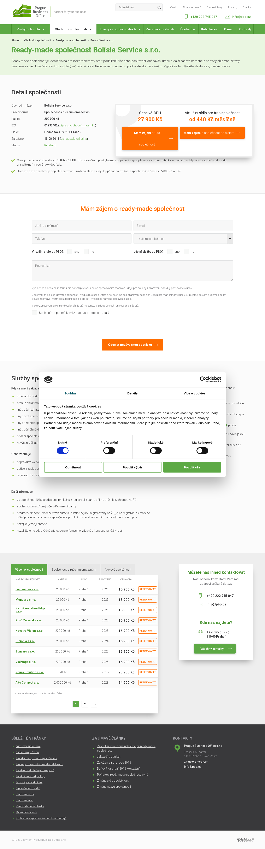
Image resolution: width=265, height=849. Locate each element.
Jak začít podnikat (108, 756)
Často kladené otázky (30, 806)
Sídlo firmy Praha (27, 752)
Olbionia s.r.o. (25, 641)
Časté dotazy (214, 7)
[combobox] (183, 238)
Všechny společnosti (29, 569)
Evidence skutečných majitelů (35, 770)
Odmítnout (73, 467)
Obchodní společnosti (73, 29)
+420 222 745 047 (203, 17)
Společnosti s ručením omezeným (74, 569)
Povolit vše (192, 467)
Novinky (232, 7)
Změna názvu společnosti (114, 786)
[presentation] (63, 326)
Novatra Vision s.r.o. (29, 630)
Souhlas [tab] (70, 393)
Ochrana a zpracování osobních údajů (41, 818)
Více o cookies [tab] (195, 393)
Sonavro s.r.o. (25, 651)
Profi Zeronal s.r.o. (29, 620)
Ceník (173, 7)
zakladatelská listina (74, 138)
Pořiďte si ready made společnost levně (122, 774)
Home (15, 40)
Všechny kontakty (212, 648)
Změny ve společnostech (119, 29)
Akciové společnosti (118, 569)
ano (77, 251)
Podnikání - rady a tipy (30, 776)
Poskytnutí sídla (31, 29)
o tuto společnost (147, 138)
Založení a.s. (24, 800)
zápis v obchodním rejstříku (77, 125)
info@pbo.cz (241, 17)
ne (92, 251)
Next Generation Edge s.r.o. (30, 610)
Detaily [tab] (132, 393)
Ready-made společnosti (71, 40)
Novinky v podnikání (29, 782)
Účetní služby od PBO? (149, 251)
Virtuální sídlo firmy (28, 746)
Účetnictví (187, 29)
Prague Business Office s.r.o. (203, 745)
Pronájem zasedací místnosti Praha (39, 764)
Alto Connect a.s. (27, 682)
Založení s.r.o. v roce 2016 (114, 762)
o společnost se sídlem (209, 133)
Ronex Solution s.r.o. (30, 672)
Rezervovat (148, 589)
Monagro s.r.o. (26, 599)
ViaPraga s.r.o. (26, 661)
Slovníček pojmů (191, 7)
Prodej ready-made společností (36, 758)
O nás (228, 29)
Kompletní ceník (26, 812)
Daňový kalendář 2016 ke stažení (118, 768)
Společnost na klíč (28, 788)
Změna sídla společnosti (113, 780)
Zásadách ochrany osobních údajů (118, 305)
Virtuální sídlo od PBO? (47, 251)
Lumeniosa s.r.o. (27, 589)
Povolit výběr (132, 467)
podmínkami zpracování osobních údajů (82, 312)
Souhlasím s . (74, 312)
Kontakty (245, 29)
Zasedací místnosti (160, 29)
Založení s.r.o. (25, 794)
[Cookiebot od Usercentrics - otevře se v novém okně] (203, 379)
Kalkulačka (209, 29)
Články (247, 7)
